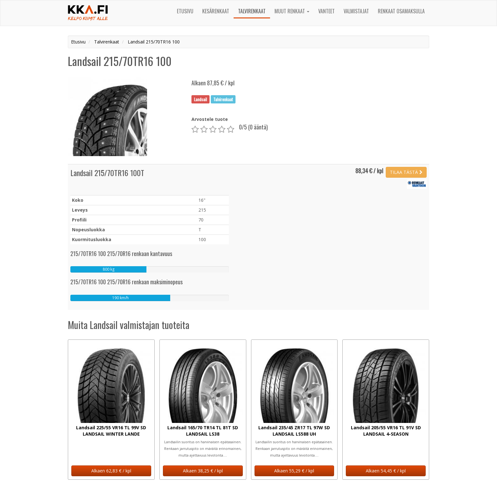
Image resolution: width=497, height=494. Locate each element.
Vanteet (326, 11)
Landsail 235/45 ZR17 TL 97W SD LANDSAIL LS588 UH (294, 431)
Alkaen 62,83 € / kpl (111, 471)
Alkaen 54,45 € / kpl (386, 471)
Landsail (200, 99)
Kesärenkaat (215, 11)
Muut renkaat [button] (291, 11)
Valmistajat (356, 11)
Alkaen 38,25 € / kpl (203, 471)
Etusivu (185, 11)
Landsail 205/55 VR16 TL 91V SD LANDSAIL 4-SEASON (386, 431)
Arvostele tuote (209, 119)
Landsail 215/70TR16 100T (107, 172)
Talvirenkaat (252, 11)
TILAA (406, 172)
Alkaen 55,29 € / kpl (294, 471)
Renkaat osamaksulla (401, 11)
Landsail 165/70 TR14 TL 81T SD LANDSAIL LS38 (202, 431)
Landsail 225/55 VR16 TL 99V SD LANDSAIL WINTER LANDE (111, 431)
